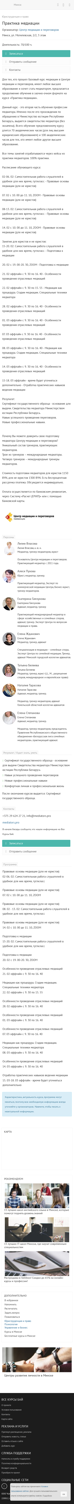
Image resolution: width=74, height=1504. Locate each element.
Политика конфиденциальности (16, 1463)
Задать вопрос (12, 1312)
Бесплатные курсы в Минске (19, 1335)
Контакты (12, 70)
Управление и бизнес (16, 1327)
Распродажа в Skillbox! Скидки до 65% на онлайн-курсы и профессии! (36, 1267)
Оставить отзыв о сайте (12, 1441)
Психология (10, 1324)
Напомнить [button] (10, 1304)
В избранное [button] (11, 1300)
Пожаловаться (12, 1316)
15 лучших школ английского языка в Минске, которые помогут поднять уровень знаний (36, 1199)
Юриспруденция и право (17, 1321)
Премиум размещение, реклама (16, 1432)
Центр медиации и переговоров (39, 30)
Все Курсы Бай (12, 1399)
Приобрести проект (10, 1472)
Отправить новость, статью (13, 1436)
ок (64, 1494)
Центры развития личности (37, 1362)
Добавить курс (8, 1445)
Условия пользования (11, 1409)
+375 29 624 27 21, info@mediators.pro (26, 816)
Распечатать (10, 1308)
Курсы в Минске (13, 1331)
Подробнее (47, 1495)
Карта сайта (6, 1419)
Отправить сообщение (20, 62)
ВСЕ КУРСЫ (4, 5)
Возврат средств (9, 1468)
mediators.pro (10, 822)
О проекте (6, 1405)
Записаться (13, 53)
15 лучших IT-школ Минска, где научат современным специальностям (36, 1233)
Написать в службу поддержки (15, 1458)
